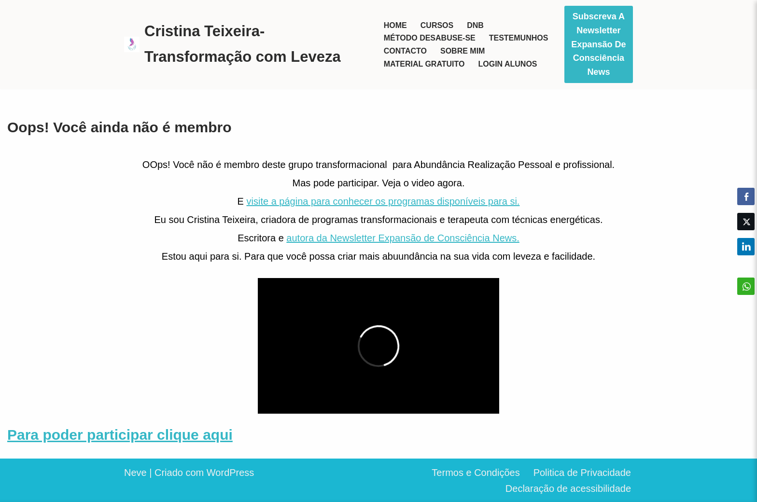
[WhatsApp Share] (746, 286)
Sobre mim (462, 51)
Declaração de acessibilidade (568, 488)
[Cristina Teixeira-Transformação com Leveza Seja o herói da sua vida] (245, 44)
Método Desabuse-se (430, 38)
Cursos (437, 25)
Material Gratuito (424, 64)
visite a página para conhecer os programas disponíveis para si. (383, 201)
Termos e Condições (475, 472)
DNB (475, 25)
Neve (135, 472)
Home (395, 25)
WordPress (230, 472)
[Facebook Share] (746, 196)
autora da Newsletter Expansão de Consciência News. (402, 238)
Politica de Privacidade (582, 472)
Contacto (405, 51)
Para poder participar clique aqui (120, 435)
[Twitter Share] (746, 221)
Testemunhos (518, 38)
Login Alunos (507, 64)
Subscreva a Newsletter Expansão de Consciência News (598, 44)
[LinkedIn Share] (746, 246)
